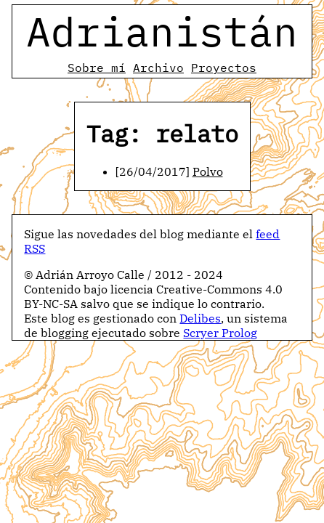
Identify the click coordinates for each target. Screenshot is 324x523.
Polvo (208, 171)
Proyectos (223, 67)
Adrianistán (162, 31)
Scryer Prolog (220, 332)
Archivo (158, 67)
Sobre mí (97, 67)
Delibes (200, 318)
